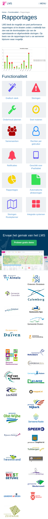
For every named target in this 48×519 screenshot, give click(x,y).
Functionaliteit (13, 12)
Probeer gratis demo (24, 242)
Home (4, 12)
